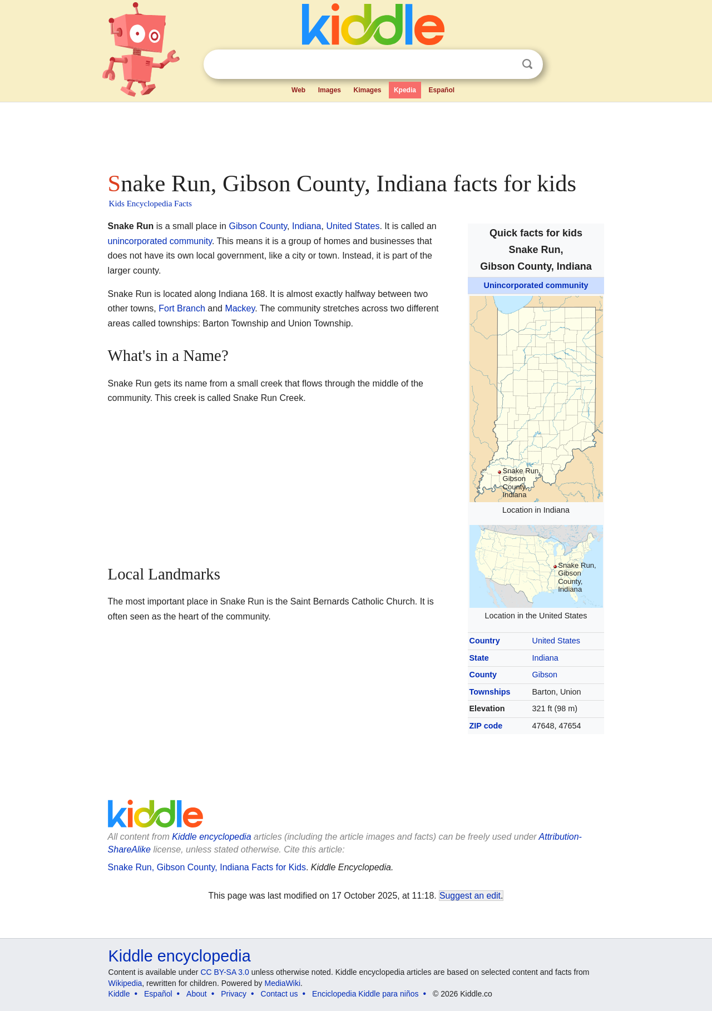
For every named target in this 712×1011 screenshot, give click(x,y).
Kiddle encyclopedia (179, 956)
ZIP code (486, 725)
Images (329, 90)
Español (441, 90)
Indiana (545, 657)
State (479, 657)
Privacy (233, 993)
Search (527, 64)
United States (556, 640)
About (196, 993)
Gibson (545, 674)
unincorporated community (160, 241)
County (483, 674)
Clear (504, 64)
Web (298, 90)
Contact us (279, 993)
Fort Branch (182, 308)
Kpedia (405, 90)
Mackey (240, 308)
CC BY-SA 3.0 (224, 972)
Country (484, 640)
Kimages (367, 90)
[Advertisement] (355, 133)
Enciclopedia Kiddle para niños (365, 993)
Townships (490, 691)
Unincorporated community (536, 285)
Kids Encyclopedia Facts (150, 203)
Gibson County (258, 226)
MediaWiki (283, 983)
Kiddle (119, 993)
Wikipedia (125, 983)
